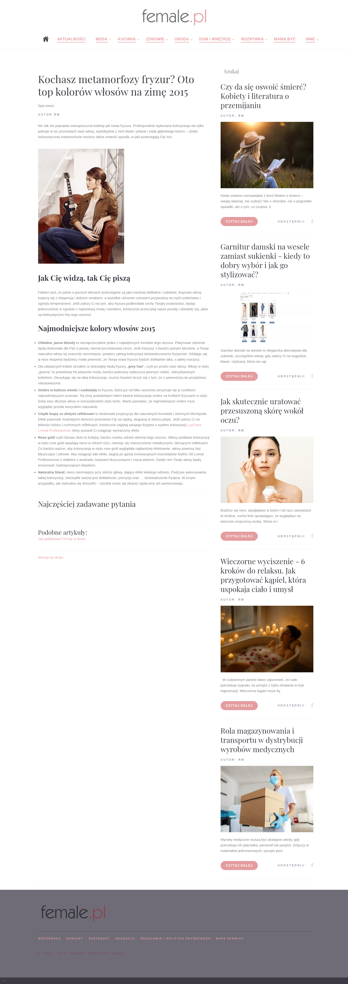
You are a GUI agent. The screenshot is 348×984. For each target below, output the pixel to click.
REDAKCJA (125, 938)
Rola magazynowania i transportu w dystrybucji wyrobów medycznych (262, 739)
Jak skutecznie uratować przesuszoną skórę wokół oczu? (262, 410)
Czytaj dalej (239, 221)
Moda (102, 39)
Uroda (182, 39)
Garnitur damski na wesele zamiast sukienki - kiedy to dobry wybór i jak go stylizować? (265, 260)
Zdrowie (155, 39)
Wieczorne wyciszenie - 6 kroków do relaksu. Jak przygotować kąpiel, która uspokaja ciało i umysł (263, 575)
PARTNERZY (99, 938)
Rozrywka (252, 39)
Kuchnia (127, 39)
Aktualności (71, 39)
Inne (310, 39)
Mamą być (284, 39)
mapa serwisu (230, 938)
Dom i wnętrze (215, 39)
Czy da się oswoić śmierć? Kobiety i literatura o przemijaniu (263, 95)
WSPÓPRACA (49, 938)
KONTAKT (74, 938)
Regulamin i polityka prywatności (176, 938)
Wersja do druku (50, 557)
